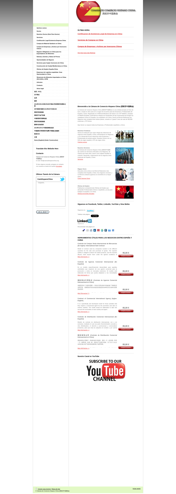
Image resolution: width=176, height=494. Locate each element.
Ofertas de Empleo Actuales (86, 193)
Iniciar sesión (137, 488)
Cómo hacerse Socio (84, 178)
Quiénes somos (82, 142)
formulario (59, 166)
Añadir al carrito (126, 256)
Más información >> (83, 256)
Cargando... (41, 182)
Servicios (80, 159)
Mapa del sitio (56, 489)
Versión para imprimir (43, 489)
